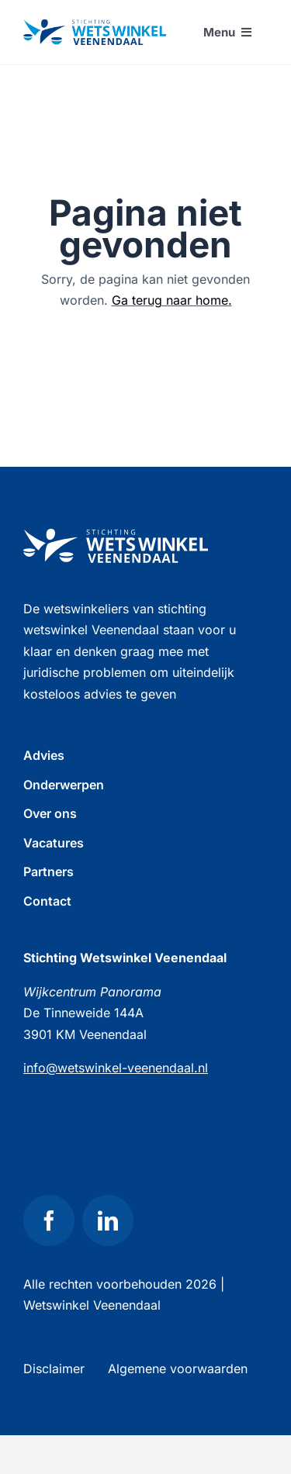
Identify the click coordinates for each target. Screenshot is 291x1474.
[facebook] (48, 1220)
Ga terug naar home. (172, 300)
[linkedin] (107, 1220)
